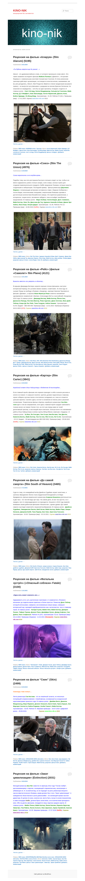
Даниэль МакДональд (24, 761)
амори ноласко (47, 566)
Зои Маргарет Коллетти (58, 761)
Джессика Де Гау (22, 258)
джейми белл (36, 761)
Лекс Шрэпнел (28, 860)
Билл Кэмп (55, 759)
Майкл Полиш (59, 150)
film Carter (33, 467)
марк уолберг (58, 258)
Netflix (50, 859)
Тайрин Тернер (17, 668)
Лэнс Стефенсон (36, 666)
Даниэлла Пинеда (64, 360)
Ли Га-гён (57, 467)
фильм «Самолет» (28, 366)
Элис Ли (39, 260)
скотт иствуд (30, 152)
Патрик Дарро (67, 258)
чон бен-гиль (51, 469)
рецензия (67, 150)
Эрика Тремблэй (55, 862)
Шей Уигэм (38, 569)
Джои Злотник (36, 362)
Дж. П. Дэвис (17, 362)
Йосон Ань (68, 362)
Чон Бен (44, 469)
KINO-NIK (20, 10)
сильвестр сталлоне (19, 152)
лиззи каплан (37, 860)
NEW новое (21, 148)
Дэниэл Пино (27, 666)
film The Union (34, 256)
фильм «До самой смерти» (26, 569)
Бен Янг (64, 859)
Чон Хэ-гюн (16, 471)
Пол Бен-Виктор (38, 364)
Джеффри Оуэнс (66, 665)
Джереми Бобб (29, 568)
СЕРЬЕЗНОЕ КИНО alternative (35, 759)
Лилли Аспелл (46, 860)
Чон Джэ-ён (59, 469)
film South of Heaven (36, 566)
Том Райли (22, 862)
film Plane (33, 360)
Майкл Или (53, 666)
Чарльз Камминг (39, 366)
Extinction (45, 859)
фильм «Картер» (36, 469)
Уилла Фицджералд (40, 152)
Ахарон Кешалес (57, 566)
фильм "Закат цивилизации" (35, 862)
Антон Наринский (52, 148)
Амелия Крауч (57, 859)
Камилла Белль (41, 467)
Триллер (38, 148)
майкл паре (58, 568)
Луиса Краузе (32, 762)
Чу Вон (23, 471)
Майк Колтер (50, 150)
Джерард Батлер (26, 362)
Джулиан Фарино (33, 258)
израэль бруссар (18, 860)
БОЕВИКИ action (31, 148)
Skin (50, 759)
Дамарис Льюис (47, 665)
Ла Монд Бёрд (42, 150)
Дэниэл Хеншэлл (45, 761)
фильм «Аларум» (52, 152)
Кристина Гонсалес (40, 568)
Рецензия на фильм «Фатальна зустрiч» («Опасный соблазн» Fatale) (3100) (37, 583)
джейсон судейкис (18, 568)
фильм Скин (55, 762)
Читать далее (19, 144)
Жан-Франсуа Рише (47, 362)
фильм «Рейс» (17, 366)
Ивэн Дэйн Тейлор (58, 362)
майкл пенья (63, 860)
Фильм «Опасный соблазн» (31, 668)
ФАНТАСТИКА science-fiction (28, 859)
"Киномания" (34, 665)
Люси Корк (42, 258)
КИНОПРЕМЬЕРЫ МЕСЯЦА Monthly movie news (40, 857)
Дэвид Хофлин (17, 666)
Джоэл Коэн (23, 150)
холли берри (33, 260)
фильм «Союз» (24, 260)
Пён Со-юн (21, 469)
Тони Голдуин (63, 364)
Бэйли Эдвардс (62, 148)
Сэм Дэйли (66, 666)
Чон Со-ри (66, 469)
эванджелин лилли (47, 569)
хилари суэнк (60, 668)
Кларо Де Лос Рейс (18, 364)
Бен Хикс (66, 566)
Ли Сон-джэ (64, 467)
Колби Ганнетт (23, 762)
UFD (38, 360)
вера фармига (63, 759)
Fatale (40, 665)
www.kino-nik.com (38, 98)
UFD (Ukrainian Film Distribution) (49, 360)
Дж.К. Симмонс (59, 256)
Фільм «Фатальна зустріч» (48, 668)
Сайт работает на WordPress (42, 874)
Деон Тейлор (57, 665)
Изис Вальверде (32, 150)
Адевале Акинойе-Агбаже (47, 256)
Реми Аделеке (48, 364)
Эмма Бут (47, 862)
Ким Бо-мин (50, 467)
